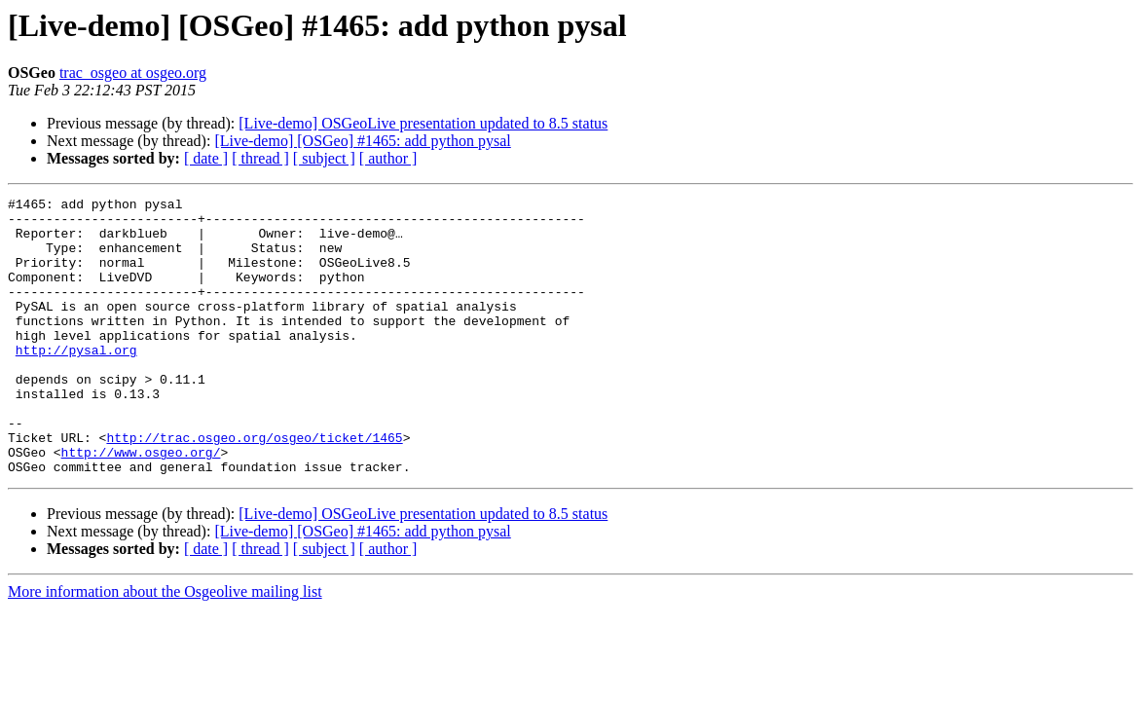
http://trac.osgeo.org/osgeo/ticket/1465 (254, 487)
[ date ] (206, 158)
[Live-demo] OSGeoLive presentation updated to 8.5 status (423, 123)
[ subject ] (324, 158)
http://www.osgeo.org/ (141, 504)
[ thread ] (260, 158)
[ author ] (388, 158)
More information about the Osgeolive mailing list (165, 647)
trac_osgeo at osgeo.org (132, 72)
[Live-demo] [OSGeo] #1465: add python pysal (362, 140)
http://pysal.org (76, 381)
